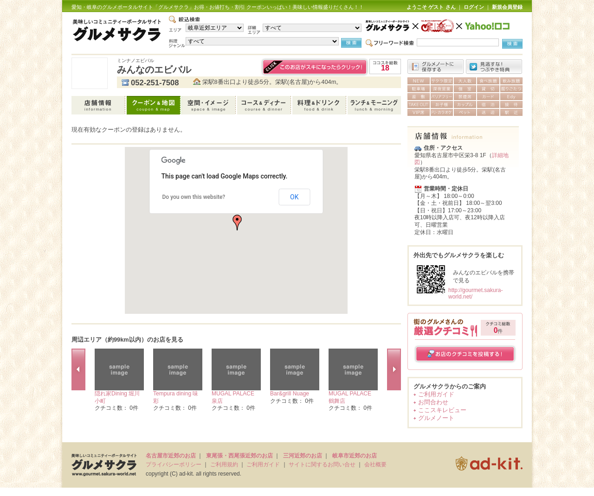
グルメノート (436, 417)
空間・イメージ (209, 105)
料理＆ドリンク (320, 105)
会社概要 (375, 464)
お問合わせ (433, 402)
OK (294, 197)
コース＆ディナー (264, 105)
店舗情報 (99, 105)
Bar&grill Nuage (289, 393)
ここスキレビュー (442, 410)
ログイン (474, 7)
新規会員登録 (507, 7)
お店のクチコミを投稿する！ (465, 354)
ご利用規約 (224, 464)
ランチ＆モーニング (374, 105)
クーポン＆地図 (154, 105)
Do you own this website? (194, 197)
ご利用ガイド (436, 394)
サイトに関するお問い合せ (322, 464)
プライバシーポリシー (173, 464)
